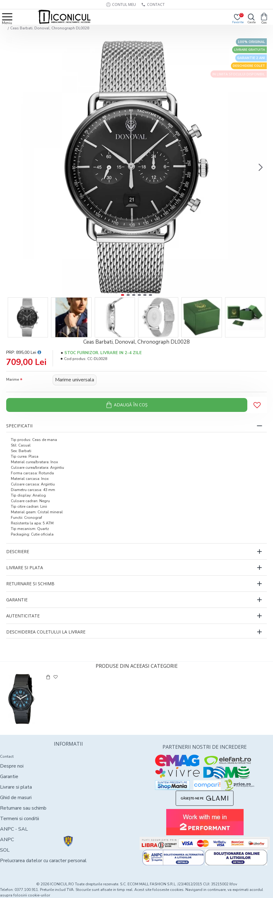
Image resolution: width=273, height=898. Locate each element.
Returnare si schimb (30, 584)
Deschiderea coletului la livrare (45, 632)
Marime (12, 379)
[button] (260, 167)
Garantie (17, 600)
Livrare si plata (24, 567)
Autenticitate (23, 616)
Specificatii (19, 426)
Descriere (17, 551)
